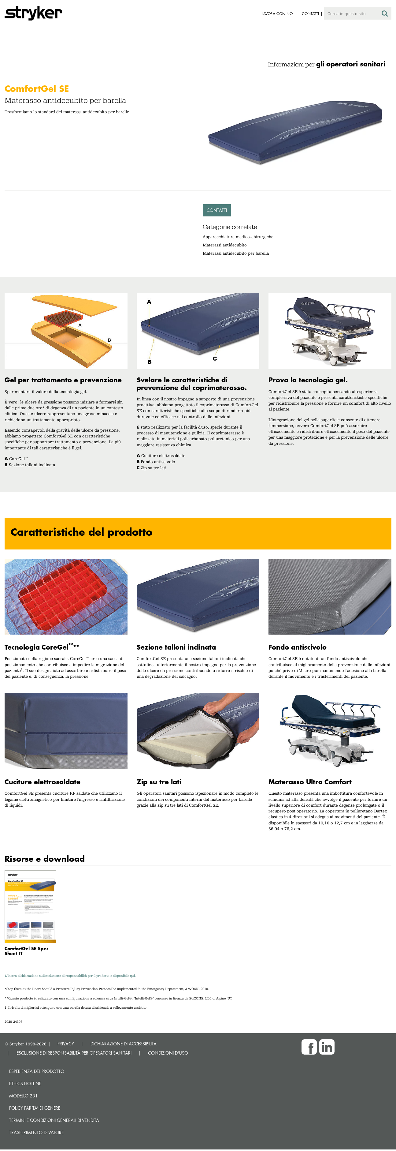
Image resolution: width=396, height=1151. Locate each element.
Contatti (217, 210)
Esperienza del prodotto (36, 1071)
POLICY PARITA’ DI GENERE (34, 1108)
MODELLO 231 (23, 1096)
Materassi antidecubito (225, 244)
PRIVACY (65, 1044)
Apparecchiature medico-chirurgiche (238, 236)
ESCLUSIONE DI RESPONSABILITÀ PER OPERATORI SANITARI (74, 1053)
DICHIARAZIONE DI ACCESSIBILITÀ (124, 1044)
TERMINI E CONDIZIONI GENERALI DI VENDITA (54, 1120)
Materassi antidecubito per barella (236, 253)
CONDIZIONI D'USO (168, 1053)
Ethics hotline (25, 1083)
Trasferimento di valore (36, 1132)
